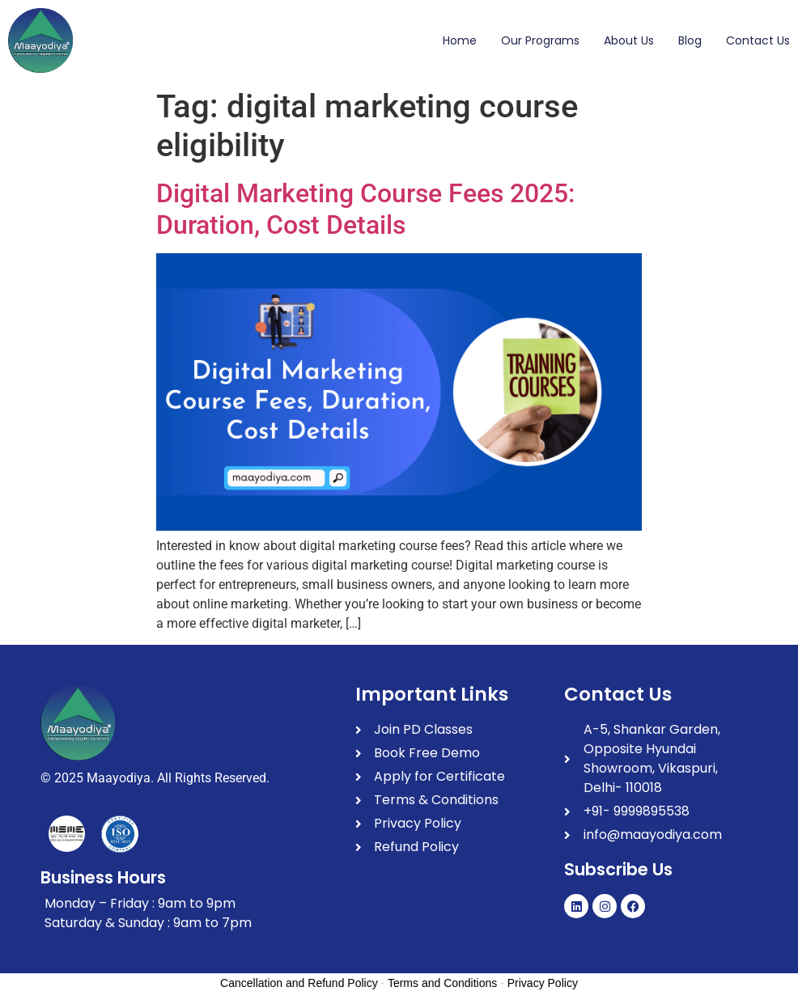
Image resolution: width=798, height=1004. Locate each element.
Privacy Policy (542, 982)
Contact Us (758, 40)
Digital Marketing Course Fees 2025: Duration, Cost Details (365, 208)
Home (460, 40)
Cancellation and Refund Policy (299, 982)
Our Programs (540, 40)
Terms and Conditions (442, 982)
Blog (690, 40)
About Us (629, 40)
